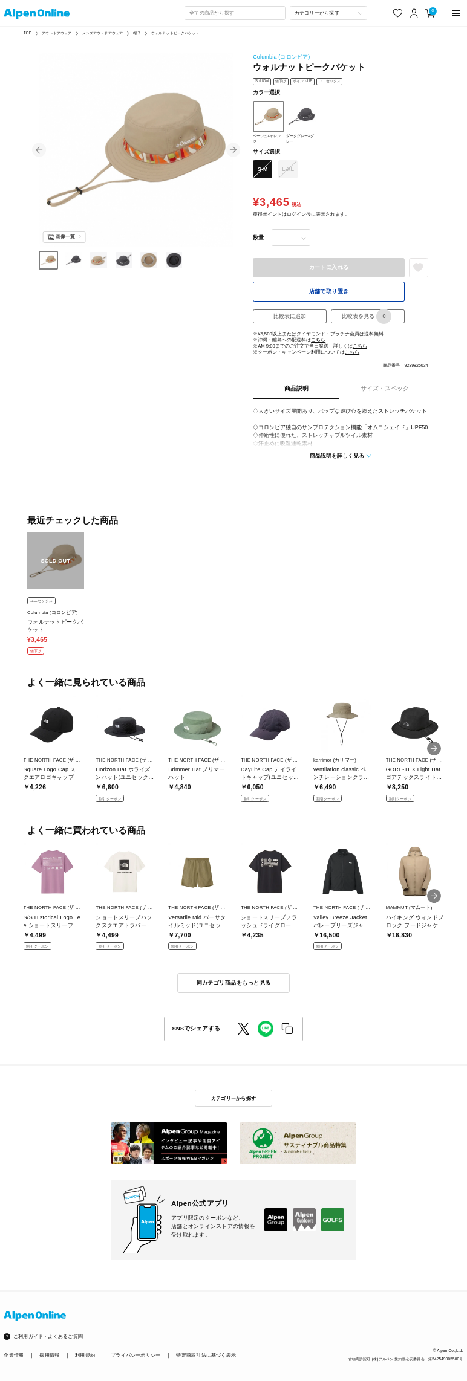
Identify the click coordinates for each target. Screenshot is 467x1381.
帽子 (136, 33)
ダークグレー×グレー (301, 122)
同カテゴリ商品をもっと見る (234, 983)
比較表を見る (366, 316)
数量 (258, 237)
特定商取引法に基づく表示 (206, 1355)
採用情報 (49, 1355)
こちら (318, 340)
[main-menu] (456, 13)
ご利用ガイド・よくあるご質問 (48, 1336)
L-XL (288, 169)
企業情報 (14, 1355)
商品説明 (296, 388)
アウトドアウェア (56, 33)
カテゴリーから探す (233, 1098)
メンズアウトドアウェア (102, 33)
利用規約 (85, 1355)
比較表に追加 (289, 316)
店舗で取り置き (329, 291)
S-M (263, 169)
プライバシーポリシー (135, 1355)
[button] (39, 150)
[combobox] (235, 13)
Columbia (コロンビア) (281, 57)
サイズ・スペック (385, 388)
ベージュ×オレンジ (268, 122)
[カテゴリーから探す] (329, 13)
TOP (27, 33)
